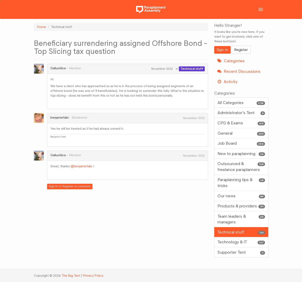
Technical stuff (192, 68)
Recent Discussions (238, 71)
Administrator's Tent (241, 113)
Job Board (241, 143)
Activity (227, 81)
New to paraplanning (241, 154)
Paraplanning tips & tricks (241, 182)
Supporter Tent (241, 252)
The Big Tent (71, 275)
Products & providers (241, 206)
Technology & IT (241, 242)
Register (68, 186)
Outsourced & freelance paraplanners (241, 166)
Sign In (53, 186)
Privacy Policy (93, 275)
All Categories (241, 103)
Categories (231, 60)
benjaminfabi (59, 117)
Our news (241, 196)
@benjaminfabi (81, 166)
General (241, 133)
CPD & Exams (241, 123)
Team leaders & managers (241, 219)
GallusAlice (58, 68)
